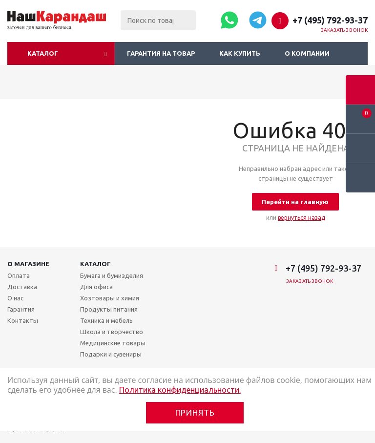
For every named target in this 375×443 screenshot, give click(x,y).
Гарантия (21, 309)
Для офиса (96, 286)
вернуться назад (301, 217)
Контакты (22, 320)
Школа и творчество (111, 331)
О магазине (28, 263)
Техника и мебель (106, 320)
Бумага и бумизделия (111, 275)
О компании (307, 53)
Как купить (239, 53)
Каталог (42, 53)
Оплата (18, 275)
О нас (15, 298)
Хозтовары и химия (109, 298)
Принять (195, 412)
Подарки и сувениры (111, 354)
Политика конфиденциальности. (180, 389)
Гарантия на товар (161, 53)
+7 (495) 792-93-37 (330, 20)
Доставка (22, 286)
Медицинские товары (113, 342)
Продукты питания (109, 309)
